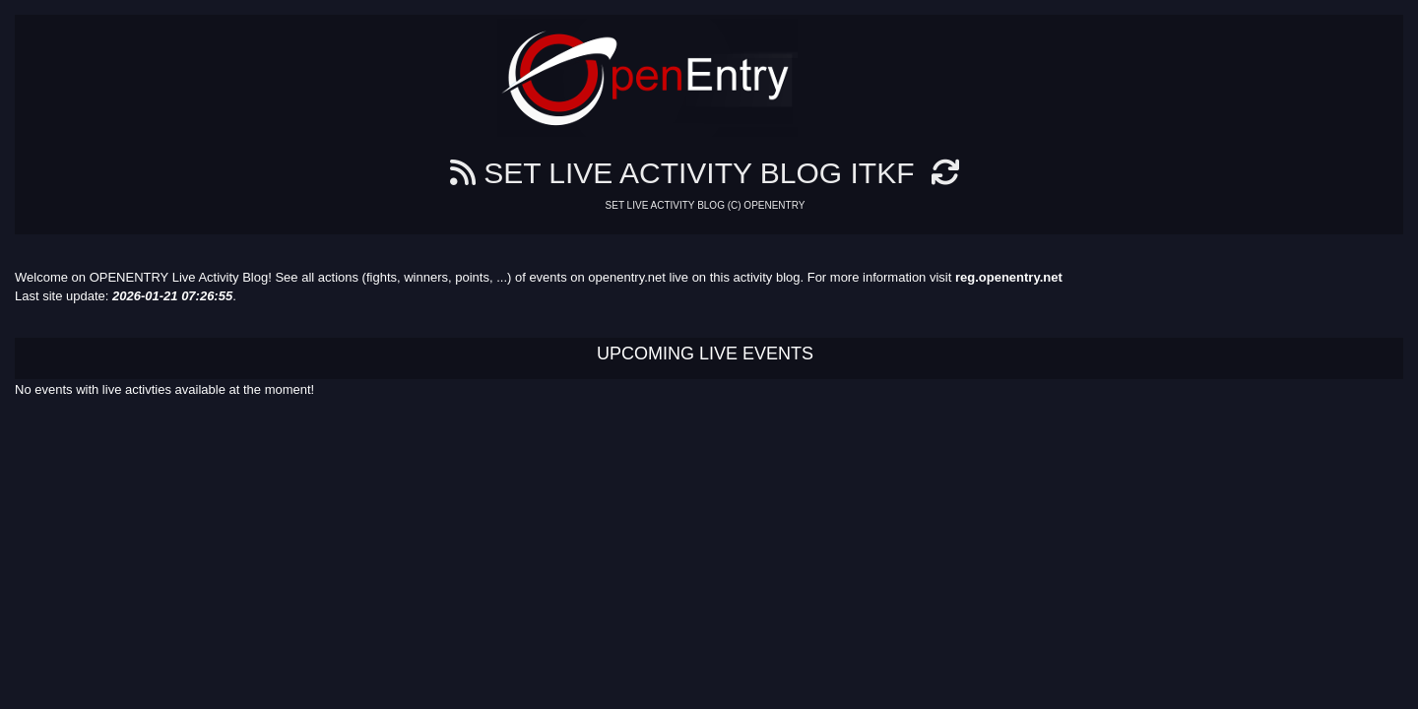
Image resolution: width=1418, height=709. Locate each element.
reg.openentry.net (1009, 277)
